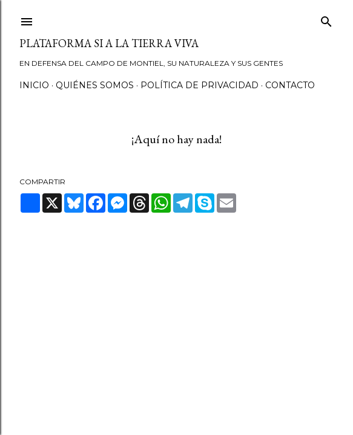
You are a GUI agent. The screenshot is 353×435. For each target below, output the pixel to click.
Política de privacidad (199, 85)
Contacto (290, 85)
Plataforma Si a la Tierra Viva (109, 43)
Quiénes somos (95, 85)
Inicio (34, 85)
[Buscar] (326, 19)
